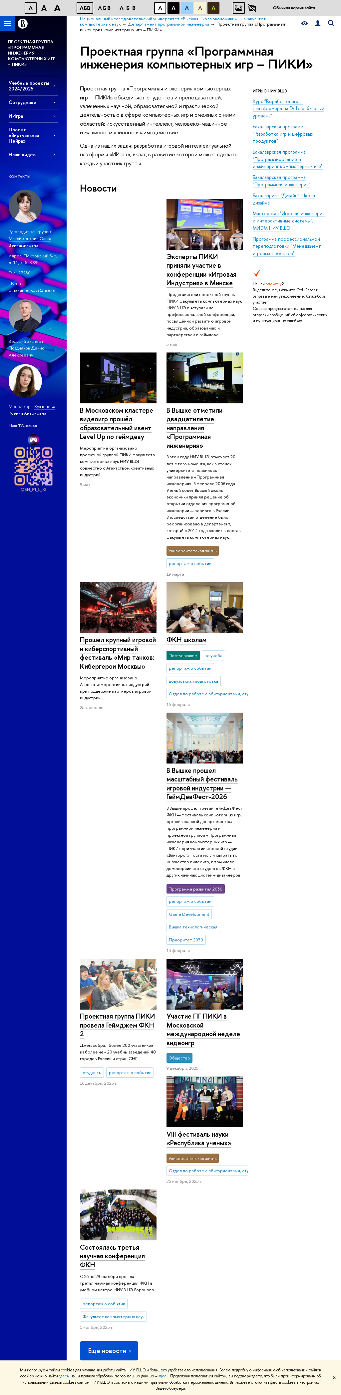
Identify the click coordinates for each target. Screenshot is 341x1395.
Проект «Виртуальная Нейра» (24, 135)
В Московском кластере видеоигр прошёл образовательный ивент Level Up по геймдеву (202, 270)
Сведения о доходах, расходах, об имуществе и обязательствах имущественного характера (100, 1259)
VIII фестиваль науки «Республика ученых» (198, 877)
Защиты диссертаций (199, 1173)
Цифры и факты (95, 1119)
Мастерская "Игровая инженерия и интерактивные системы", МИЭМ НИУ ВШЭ (289, 220)
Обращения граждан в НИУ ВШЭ (100, 1200)
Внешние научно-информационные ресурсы (196, 1212)
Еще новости (110, 1028)
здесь (64, 1376)
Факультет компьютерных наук (264, 1083)
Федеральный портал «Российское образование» (299, 1170)
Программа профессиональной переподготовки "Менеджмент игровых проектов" (287, 246)
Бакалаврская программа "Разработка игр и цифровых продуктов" (283, 133)
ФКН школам (100, 543)
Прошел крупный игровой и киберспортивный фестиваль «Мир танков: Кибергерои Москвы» (118, 423)
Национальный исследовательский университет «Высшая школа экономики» (154, 1083)
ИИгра (16, 116)
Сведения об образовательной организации (97, 1291)
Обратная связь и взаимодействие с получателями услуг (149, 1260)
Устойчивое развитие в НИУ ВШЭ (100, 1146)
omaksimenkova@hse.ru (32, 290)
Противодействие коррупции (98, 1231)
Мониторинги (192, 1149)
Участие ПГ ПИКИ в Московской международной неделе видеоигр (117, 820)
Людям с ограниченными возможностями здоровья (95, 1316)
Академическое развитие (194, 1186)
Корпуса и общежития (91, 1177)
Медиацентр (240, 1167)
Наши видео (22, 154)
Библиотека (239, 1119)
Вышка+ (137, 1160)
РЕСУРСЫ (239, 1109)
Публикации (240, 1184)
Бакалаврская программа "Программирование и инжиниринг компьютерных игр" (288, 159)
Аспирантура (142, 1184)
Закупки (87, 1188)
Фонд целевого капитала (95, 1216)
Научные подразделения (194, 1122)
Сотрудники (22, 102)
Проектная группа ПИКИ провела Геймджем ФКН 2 (117, 683)
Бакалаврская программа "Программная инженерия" (281, 181)
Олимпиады (141, 1143)
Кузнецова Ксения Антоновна (32, 409)
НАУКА (187, 1109)
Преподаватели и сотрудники (97, 1162)
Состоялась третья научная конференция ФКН (112, 933)
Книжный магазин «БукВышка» (245, 1146)
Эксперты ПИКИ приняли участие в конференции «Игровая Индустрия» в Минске (115, 270)
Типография (239, 1158)
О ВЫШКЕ (92, 1109)
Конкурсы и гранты (197, 1197)
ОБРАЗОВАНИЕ (148, 1109)
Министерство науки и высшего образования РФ (298, 1133)
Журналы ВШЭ (242, 1176)
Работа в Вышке (94, 1350)
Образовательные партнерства (147, 1242)
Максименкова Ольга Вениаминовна (30, 241)
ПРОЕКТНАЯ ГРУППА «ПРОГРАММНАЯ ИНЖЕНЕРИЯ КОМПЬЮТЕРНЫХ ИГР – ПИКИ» (32, 53)
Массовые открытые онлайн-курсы (298, 1189)
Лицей (136, 1119)
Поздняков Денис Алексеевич (26, 351)
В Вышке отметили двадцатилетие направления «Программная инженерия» (194, 414)
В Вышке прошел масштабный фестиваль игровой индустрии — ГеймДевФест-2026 (201, 639)
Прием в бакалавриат (150, 1152)
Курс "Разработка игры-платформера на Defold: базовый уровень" (288, 108)
